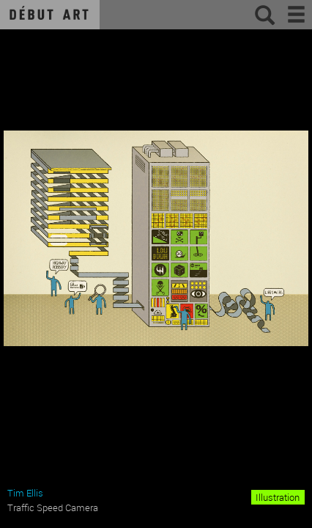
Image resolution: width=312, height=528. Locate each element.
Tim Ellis (25, 492)
